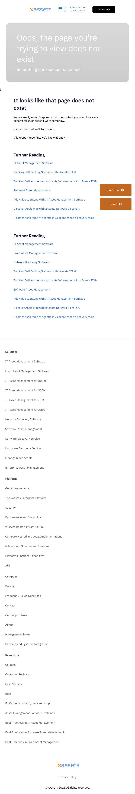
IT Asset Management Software (34, 163)
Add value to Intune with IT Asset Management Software (49, 199)
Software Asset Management (32, 190)
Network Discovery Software (32, 262)
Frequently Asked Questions (23, 596)
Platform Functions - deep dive (24, 556)
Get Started (104, 9)
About (9, 624)
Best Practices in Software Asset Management (34, 732)
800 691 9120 (77, 7)
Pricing (9, 586)
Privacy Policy (67, 777)
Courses (10, 664)
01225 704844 (78, 10)
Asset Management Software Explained (30, 713)
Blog (8, 693)
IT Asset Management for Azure (25, 409)
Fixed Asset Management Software (36, 253)
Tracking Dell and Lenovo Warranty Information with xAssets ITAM (55, 181)
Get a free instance (17, 488)
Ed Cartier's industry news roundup (27, 703)
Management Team (17, 634)
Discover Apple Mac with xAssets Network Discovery (47, 208)
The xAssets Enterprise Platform (25, 498)
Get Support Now (16, 615)
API (7, 565)
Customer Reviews (17, 674)
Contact (10, 605)
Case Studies (13, 684)
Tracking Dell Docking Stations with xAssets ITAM (45, 172)
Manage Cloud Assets (19, 458)
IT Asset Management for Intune (26, 380)
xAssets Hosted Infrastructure (24, 527)
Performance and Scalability (23, 517)
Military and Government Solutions (27, 546)
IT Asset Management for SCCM (25, 390)
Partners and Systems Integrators (27, 644)
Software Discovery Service (22, 438)
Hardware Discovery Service (23, 448)
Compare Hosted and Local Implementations (33, 536)
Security (10, 507)
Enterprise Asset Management (24, 467)
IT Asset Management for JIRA (24, 400)
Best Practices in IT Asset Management (30, 722)
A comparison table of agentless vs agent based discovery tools (54, 217)
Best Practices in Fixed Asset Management (32, 742)
